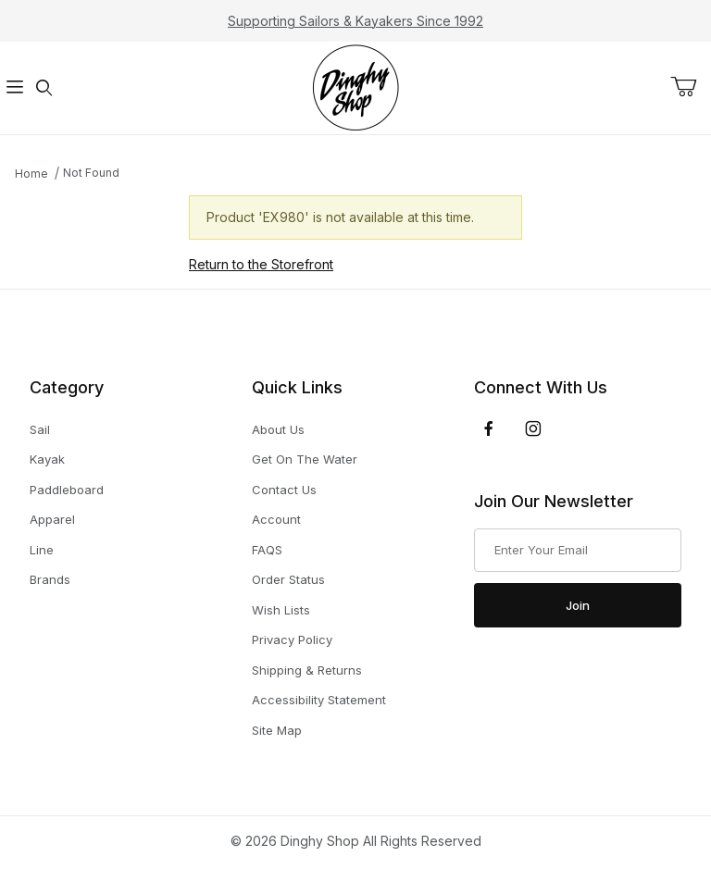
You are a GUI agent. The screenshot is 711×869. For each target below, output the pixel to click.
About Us (278, 429)
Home (31, 173)
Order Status (288, 579)
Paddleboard (67, 490)
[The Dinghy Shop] (355, 86)
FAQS (267, 549)
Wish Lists (281, 609)
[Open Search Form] (44, 88)
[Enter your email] (577, 550)
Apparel (52, 519)
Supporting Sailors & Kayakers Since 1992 (355, 21)
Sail (40, 430)
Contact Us (284, 489)
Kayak (47, 459)
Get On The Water (304, 459)
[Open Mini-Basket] (690, 87)
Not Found (91, 173)
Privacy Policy (292, 639)
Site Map (277, 730)
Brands (50, 580)
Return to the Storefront (261, 264)
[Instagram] (533, 428)
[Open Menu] (15, 88)
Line (42, 550)
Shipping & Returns (307, 670)
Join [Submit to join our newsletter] (578, 605)
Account (276, 519)
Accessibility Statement (319, 699)
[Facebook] (489, 428)
